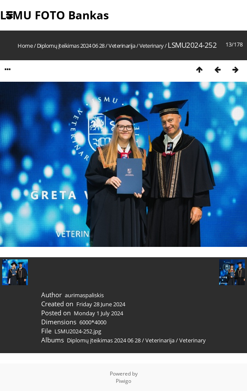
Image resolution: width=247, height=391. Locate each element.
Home (25, 45)
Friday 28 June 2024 (100, 304)
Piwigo (123, 381)
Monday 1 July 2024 (98, 313)
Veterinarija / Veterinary (136, 45)
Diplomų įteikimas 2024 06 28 (71, 45)
